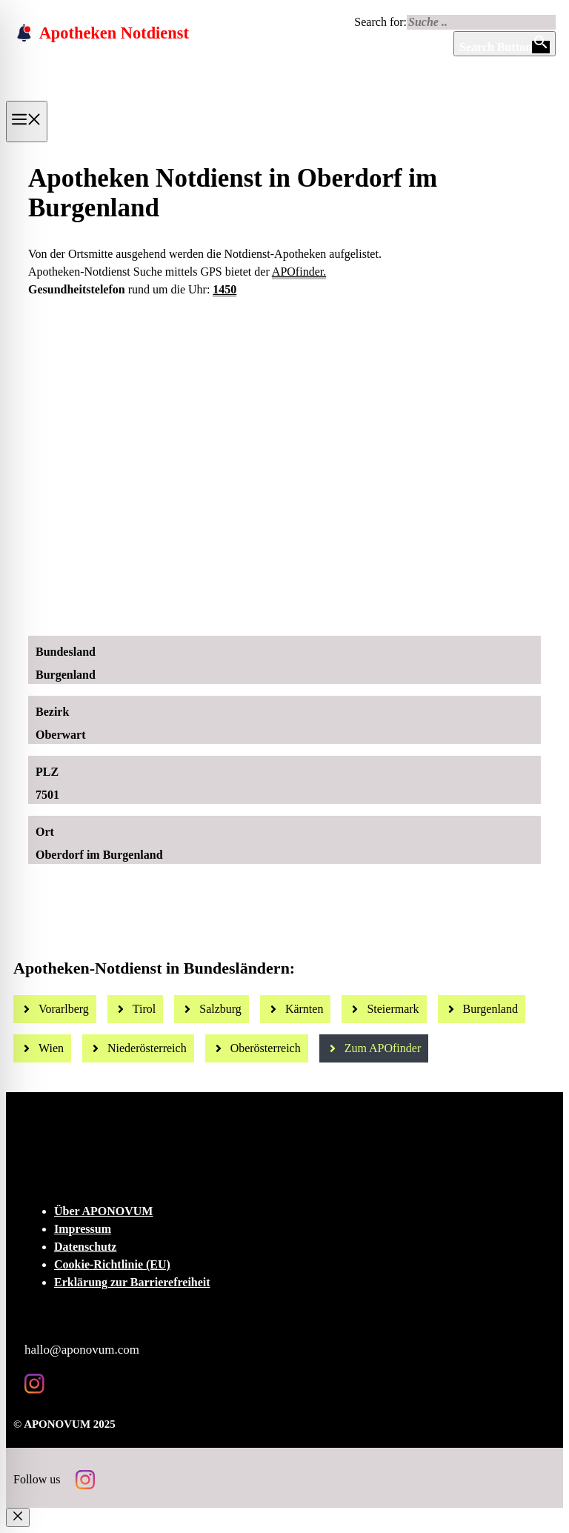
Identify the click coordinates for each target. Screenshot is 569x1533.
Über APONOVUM (103, 1211)
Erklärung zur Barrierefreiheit (132, 1282)
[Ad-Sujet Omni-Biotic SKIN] (290, 608)
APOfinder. (299, 271)
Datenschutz (85, 1246)
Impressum (82, 1229)
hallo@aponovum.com (81, 1350)
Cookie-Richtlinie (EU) (112, 1264)
